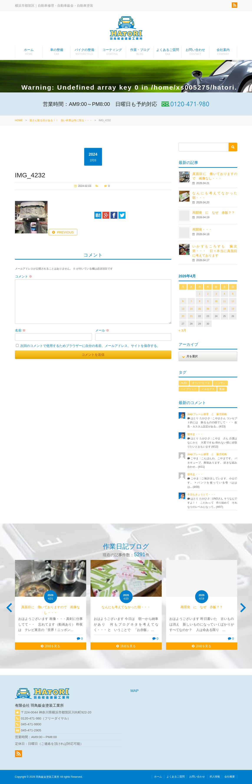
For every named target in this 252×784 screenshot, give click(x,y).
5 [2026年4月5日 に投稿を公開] (232, 294)
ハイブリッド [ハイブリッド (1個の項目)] (188, 389)
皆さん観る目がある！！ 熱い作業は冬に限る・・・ (61, 120)
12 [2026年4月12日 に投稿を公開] (232, 301)
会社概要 (229, 776)
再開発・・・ (202, 229)
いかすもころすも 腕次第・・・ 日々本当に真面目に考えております (214, 250)
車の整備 (56, 53)
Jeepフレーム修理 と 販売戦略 (208, 414)
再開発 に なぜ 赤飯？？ (215, 212)
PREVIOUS (65, 232)
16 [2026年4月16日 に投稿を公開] (207, 308)
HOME (19, 120)
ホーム (29, 53)
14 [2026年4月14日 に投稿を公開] (191, 308)
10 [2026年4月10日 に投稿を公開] (216, 301)
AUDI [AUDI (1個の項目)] (184, 383)
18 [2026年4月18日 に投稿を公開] (224, 308)
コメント (23, 276)
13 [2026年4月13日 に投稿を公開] (183, 308)
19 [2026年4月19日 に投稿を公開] (232, 308)
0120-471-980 (31, 718)
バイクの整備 (84, 53)
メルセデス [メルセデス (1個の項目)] (207, 389)
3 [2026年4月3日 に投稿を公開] (216, 294)
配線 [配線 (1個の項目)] (222, 389)
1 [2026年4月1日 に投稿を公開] (199, 294)
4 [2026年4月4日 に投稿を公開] (224, 294)
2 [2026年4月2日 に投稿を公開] (207, 294)
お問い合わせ (195, 53)
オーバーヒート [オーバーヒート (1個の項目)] (201, 383)
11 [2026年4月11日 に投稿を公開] (224, 301)
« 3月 (182, 330)
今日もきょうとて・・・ (201, 494)
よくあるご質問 (167, 53)
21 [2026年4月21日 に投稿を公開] (191, 316)
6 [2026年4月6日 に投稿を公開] (183, 301)
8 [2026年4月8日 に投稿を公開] (199, 301)
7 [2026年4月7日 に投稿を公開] (191, 301)
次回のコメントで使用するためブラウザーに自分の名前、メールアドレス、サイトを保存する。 (90, 346)
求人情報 (214, 776)
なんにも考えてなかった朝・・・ (126, 607)
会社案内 (223, 53)
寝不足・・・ (195, 434)
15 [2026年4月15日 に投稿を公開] (199, 308)
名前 (20, 330)
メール (102, 330)
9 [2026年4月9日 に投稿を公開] (207, 301)
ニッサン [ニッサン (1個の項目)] (220, 383)
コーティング (112, 53)
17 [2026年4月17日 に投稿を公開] (216, 308)
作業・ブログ (140, 53)
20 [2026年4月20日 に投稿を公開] (183, 316)
